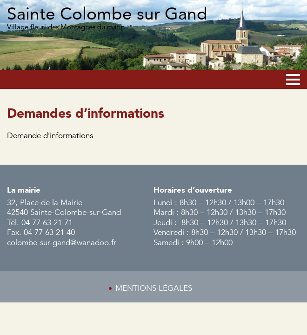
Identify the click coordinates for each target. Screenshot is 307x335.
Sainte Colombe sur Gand (107, 14)
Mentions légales (153, 288)
